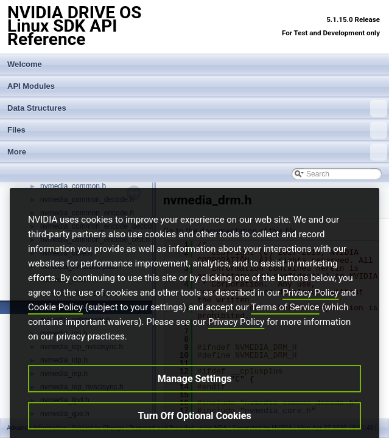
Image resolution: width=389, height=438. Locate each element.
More (197, 152)
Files (197, 130)
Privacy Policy (310, 313)
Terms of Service (285, 327)
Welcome (24, 64)
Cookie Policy (55, 327)
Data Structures (197, 108)
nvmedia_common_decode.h (87, 199)
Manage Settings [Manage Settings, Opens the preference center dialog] (195, 399)
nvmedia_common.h (73, 186)
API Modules (31, 86)
